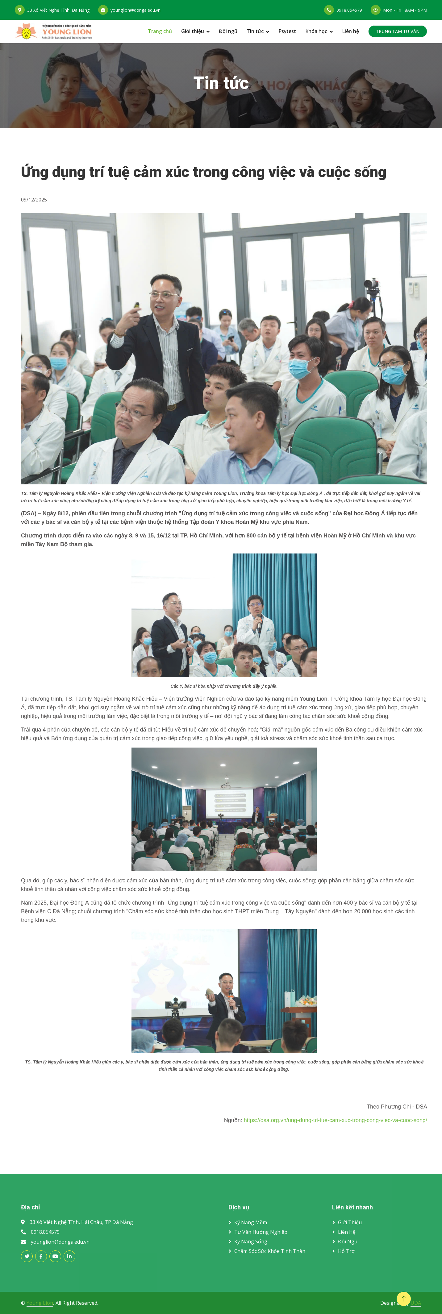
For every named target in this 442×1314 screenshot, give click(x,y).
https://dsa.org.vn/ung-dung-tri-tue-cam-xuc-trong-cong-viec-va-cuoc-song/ (335, 1120)
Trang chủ (160, 31)
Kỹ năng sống (250, 1241)
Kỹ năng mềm (250, 1222)
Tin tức (255, 31)
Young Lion (40, 1302)
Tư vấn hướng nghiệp (260, 1232)
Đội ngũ (228, 31)
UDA (416, 1302)
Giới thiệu (192, 31)
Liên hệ (350, 31)
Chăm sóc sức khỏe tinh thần (269, 1251)
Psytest (287, 31)
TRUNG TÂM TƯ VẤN (397, 31)
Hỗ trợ (346, 1251)
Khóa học (316, 31)
